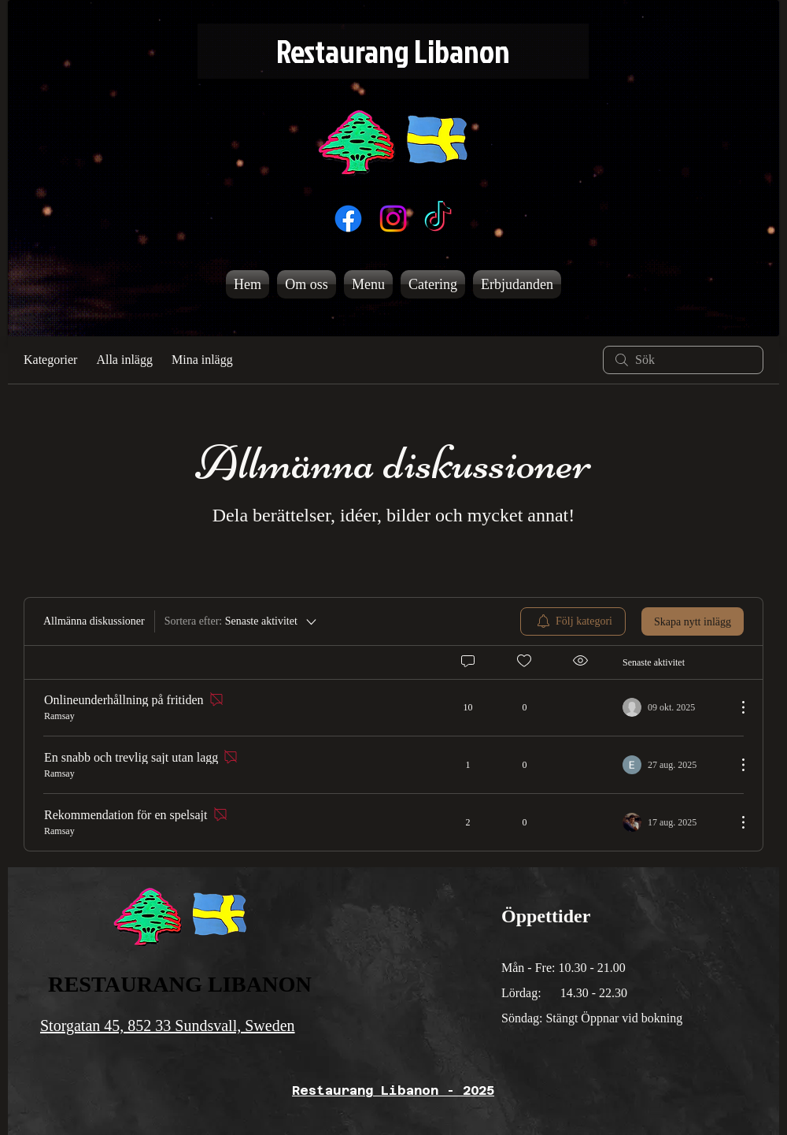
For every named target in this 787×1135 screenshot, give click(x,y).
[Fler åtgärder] (735, 707)
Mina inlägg (202, 359)
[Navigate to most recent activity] (673, 707)
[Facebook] (348, 218)
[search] (683, 360)
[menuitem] (573, 621)
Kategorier (50, 359)
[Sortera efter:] (241, 621)
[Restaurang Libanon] (393, 51)
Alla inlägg (124, 359)
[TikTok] (438, 218)
